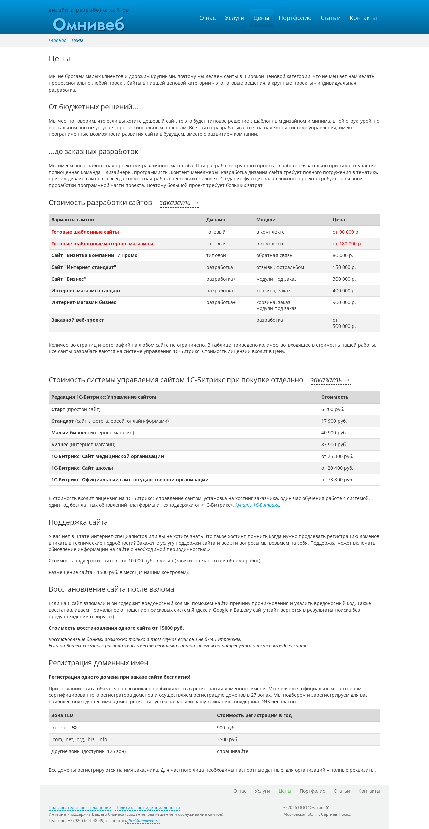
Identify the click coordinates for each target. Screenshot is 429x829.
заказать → (179, 202)
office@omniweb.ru (142, 820)
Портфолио (295, 18)
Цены (261, 18)
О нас (207, 18)
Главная (57, 40)
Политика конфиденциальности (147, 807)
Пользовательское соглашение (80, 807)
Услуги (234, 18)
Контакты (363, 18)
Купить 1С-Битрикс (257, 504)
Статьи (331, 18)
